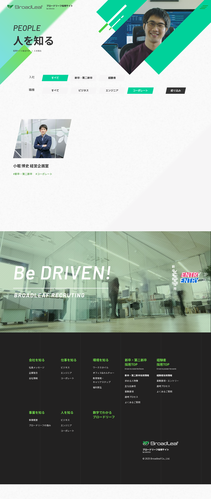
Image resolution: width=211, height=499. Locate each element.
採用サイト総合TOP (21, 50)
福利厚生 (97, 401)
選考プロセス (131, 411)
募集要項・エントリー (168, 395)
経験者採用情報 (164, 389)
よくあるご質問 (132, 416)
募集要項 (129, 406)
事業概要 (33, 434)
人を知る (38, 50)
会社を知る (37, 374)
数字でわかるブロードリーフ (104, 429)
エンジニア (66, 387)
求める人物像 (131, 395)
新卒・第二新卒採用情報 (137, 389)
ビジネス (65, 382)
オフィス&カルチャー (103, 387)
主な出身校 (130, 400)
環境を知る (101, 374)
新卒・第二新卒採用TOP (136, 376)
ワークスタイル (100, 382)
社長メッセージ (36, 382)
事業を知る (37, 427)
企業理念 (33, 387)
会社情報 (33, 392)
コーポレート (67, 392)
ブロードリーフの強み (40, 439)
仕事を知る (69, 374)
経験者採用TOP (163, 376)
